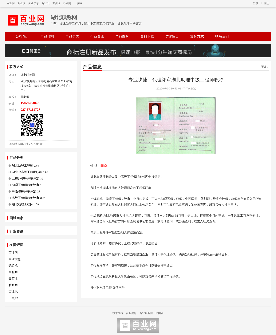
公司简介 (22, 36)
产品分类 (72, 36)
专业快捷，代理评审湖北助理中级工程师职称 (176, 79)
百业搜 (21, 3)
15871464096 (30, 103)
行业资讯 (97, 36)
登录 (255, 3)
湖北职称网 (63, 17)
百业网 (11, 3)
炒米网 (67, 3)
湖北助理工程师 (22, 165)
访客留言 (172, 36)
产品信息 (47, 36)
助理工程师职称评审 (25, 185)
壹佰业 (56, 3)
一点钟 (78, 3)
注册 (266, 3)
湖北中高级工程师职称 (27, 172)
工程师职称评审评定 (25, 178)
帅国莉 (160, 313)
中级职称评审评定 (24, 191)
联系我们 (222, 36)
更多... (265, 66)
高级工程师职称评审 (25, 197)
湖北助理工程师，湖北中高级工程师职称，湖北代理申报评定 (101, 23)
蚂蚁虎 (13, 265)
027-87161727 (30, 109)
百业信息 (33, 3)
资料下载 (147, 36)
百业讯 (45, 3)
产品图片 (122, 36)
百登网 (13, 272)
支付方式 (197, 36)
